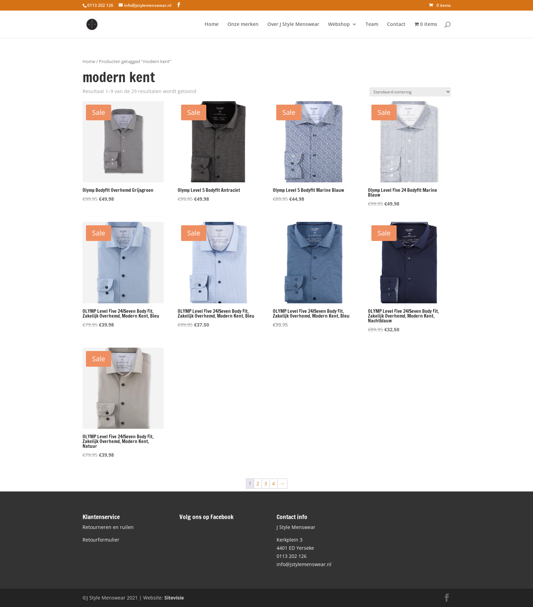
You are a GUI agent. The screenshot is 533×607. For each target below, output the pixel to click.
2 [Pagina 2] (257, 483)
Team (372, 24)
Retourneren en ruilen (108, 527)
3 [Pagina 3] (265, 483)
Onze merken (242, 24)
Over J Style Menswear (293, 24)
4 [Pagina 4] (273, 483)
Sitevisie (174, 597)
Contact (396, 24)
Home (212, 24)
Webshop (339, 24)
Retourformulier (101, 539)
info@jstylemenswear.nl (304, 564)
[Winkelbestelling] (410, 91)
